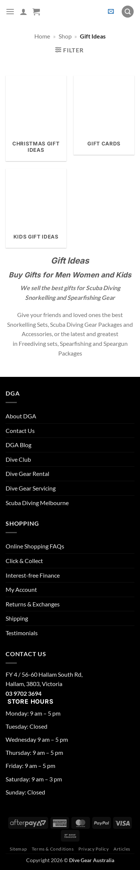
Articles (121, 849)
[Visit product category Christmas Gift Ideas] (36, 119)
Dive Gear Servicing (31, 488)
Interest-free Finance (33, 575)
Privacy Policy (93, 849)
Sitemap (18, 849)
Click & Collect (24, 560)
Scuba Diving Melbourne (37, 502)
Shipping (17, 618)
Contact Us (20, 430)
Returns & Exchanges (33, 604)
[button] (10, 11)
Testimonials (22, 632)
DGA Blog (18, 444)
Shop (65, 36)
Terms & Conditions (53, 849)
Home (42, 36)
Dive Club (18, 459)
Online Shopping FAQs (35, 546)
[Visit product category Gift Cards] (104, 115)
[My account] (23, 11)
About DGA (21, 415)
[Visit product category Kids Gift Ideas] (36, 208)
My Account (21, 589)
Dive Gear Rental (27, 473)
